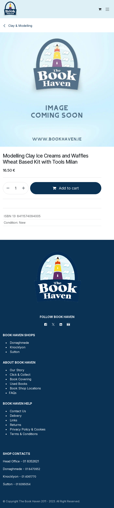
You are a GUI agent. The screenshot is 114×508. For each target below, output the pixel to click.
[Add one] (24, 188)
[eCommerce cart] (100, 9)
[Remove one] (7, 188)
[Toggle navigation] (107, 9)
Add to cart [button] (66, 188)
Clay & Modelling (17, 26)
